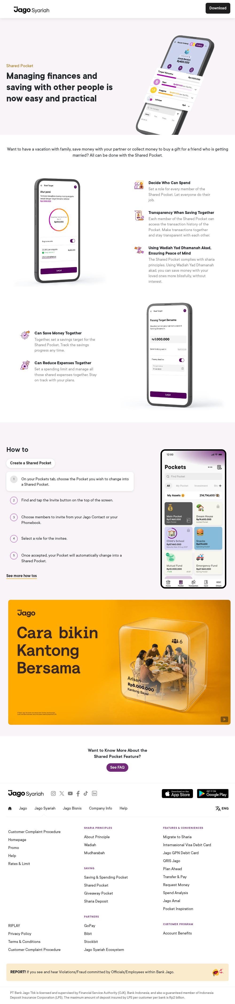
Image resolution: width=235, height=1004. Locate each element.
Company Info (100, 808)
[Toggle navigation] (8, 9)
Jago (23, 808)
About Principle (97, 837)
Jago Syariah (45, 808)
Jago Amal (171, 900)
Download (218, 8)
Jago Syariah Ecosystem (104, 949)
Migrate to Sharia (177, 837)
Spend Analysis (175, 892)
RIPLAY (14, 925)
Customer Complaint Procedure (34, 831)
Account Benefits (177, 933)
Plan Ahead (172, 869)
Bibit (88, 933)
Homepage (17, 839)
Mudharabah (94, 853)
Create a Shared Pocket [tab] (30, 463)
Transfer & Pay (175, 877)
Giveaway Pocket (98, 893)
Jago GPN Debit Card (181, 853)
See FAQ (117, 767)
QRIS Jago (171, 861)
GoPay (89, 925)
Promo (13, 847)
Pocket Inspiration (178, 908)
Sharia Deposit (96, 901)
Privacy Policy (19, 933)
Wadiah (90, 845)
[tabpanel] (117, 530)
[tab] (70, 481)
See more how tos (21, 575)
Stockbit (91, 941)
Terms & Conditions (24, 941)
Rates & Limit (19, 863)
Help (123, 808)
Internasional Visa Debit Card (187, 845)
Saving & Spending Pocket (106, 877)
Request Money (176, 885)
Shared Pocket (96, 885)
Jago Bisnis (72, 808)
